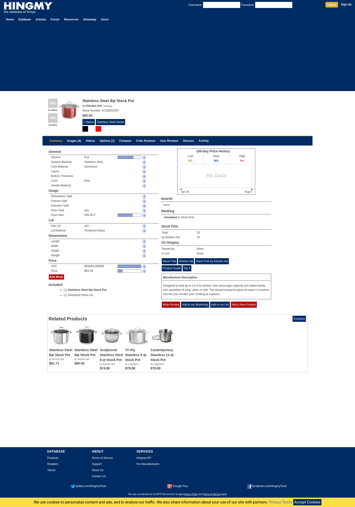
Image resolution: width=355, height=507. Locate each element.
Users (105, 19)
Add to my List (220, 304)
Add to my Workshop (195, 304)
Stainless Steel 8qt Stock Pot (87, 290)
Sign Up (346, 4)
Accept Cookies (307, 502)
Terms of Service (212, 494)
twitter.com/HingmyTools (88, 486)
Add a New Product (244, 304)
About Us (97, 470)
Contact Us (99, 476)
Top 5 (187, 268)
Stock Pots (187, 217)
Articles (41, 19)
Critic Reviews (145, 140)
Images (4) (74, 140)
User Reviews (169, 140)
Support (97, 464)
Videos (90, 140)
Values (51, 470)
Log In (332, 4)
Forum (55, 19)
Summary (56, 140)
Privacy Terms (280, 502)
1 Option (88, 122)
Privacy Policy (190, 494)
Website (107, 106)
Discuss (188, 140)
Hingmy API (143, 458)
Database (24, 19)
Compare (125, 140)
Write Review (171, 304)
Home (10, 19)
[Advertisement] (177, 58)
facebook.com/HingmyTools (267, 486)
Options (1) (107, 140)
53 (198, 232)
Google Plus (177, 486)
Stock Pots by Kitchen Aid (212, 261)
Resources (71, 19)
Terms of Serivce (102, 458)
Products (52, 458)
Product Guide (172, 268)
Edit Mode (56, 277)
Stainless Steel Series (110, 122)
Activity (204, 140)
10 (198, 237)
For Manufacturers (147, 464)
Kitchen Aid (186, 261)
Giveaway (89, 19)
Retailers (52, 464)
